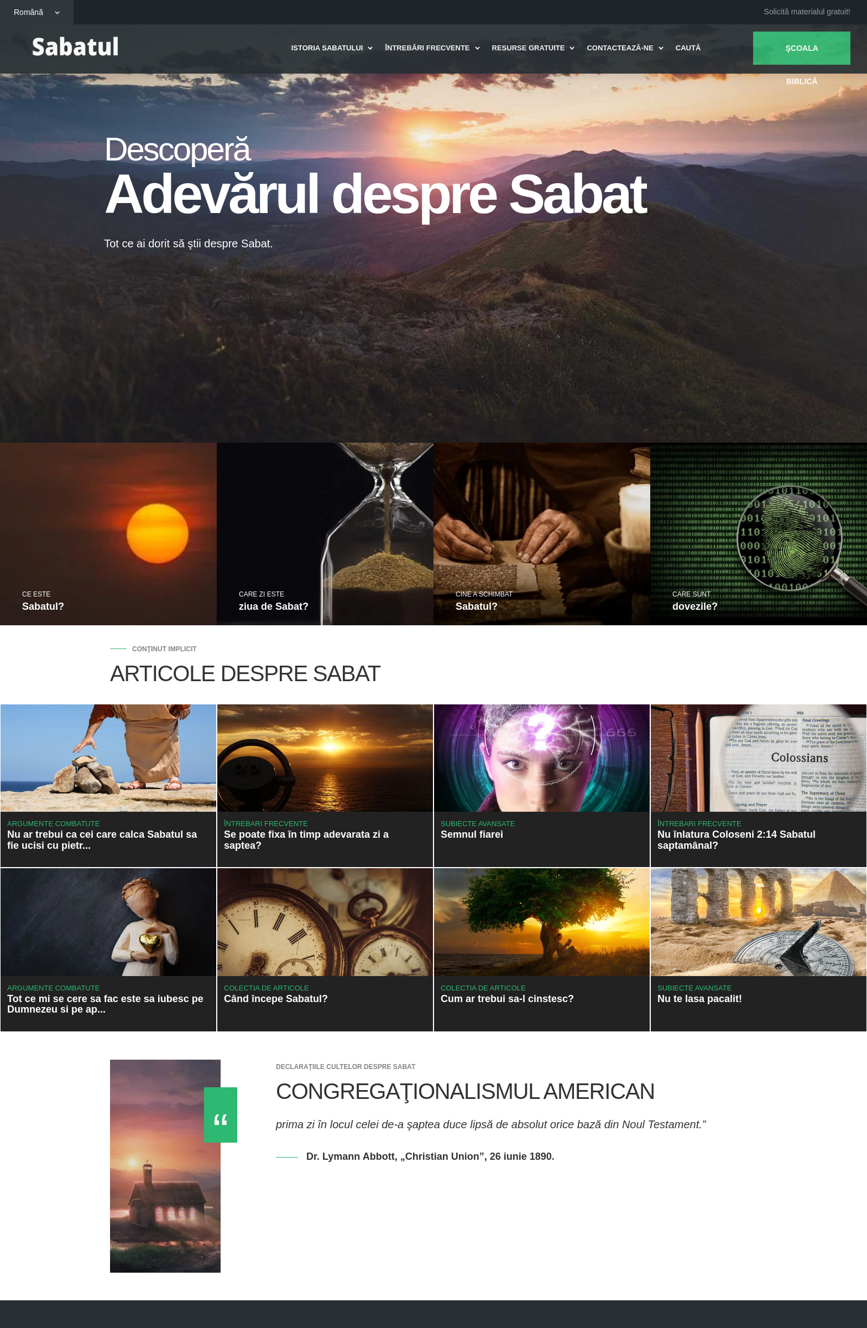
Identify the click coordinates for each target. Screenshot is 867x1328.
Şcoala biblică (801, 54)
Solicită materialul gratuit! (807, 11)
